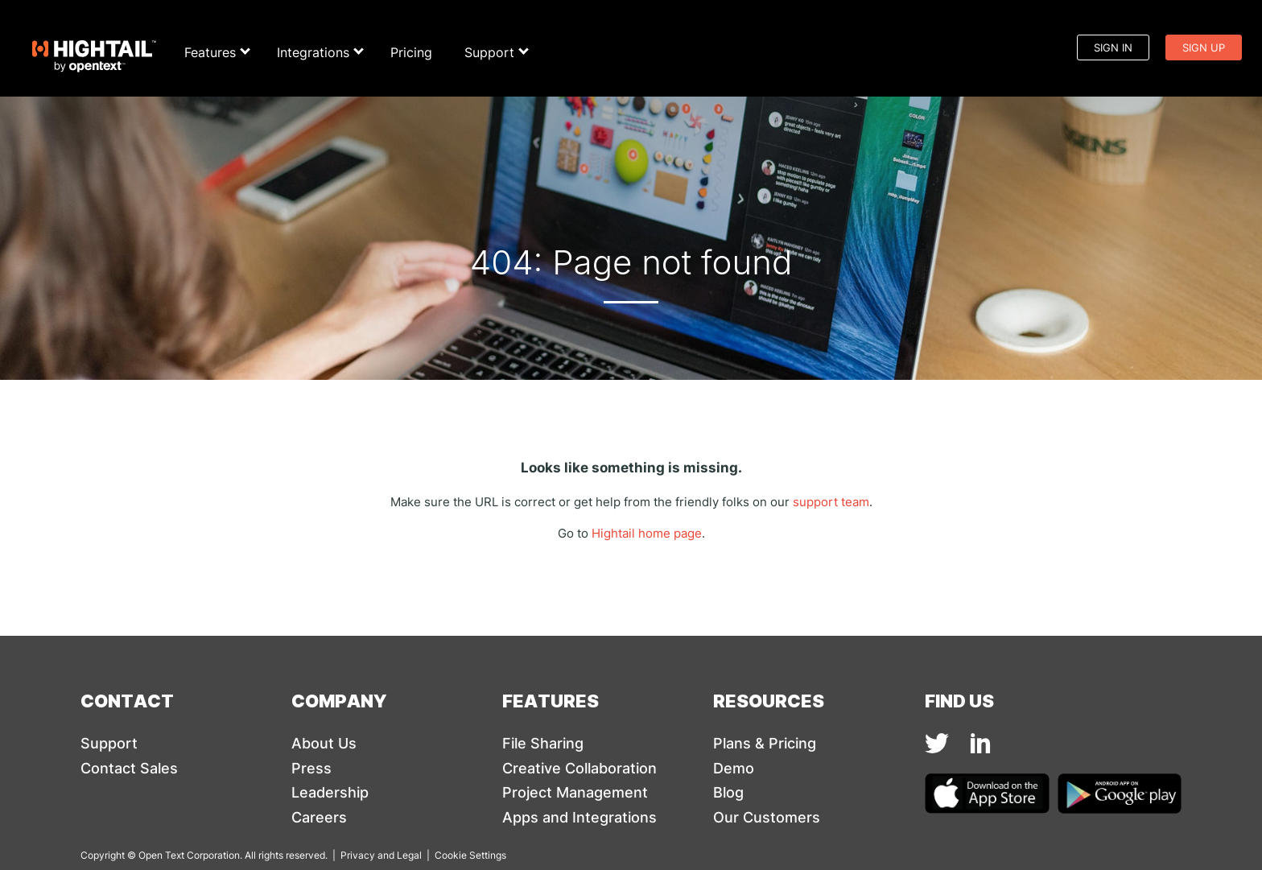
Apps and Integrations (579, 817)
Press (311, 768)
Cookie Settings (470, 855)
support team (831, 501)
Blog (728, 792)
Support (493, 52)
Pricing (411, 52)
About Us (324, 743)
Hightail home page (647, 533)
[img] (937, 743)
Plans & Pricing (764, 743)
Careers (319, 817)
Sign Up (1203, 47)
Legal (409, 855)
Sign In (1113, 47)
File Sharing (543, 743)
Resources (768, 700)
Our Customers (766, 817)
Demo (733, 768)
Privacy (357, 855)
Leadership (330, 792)
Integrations (317, 52)
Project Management (575, 792)
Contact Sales (129, 768)
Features (214, 52)
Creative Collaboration (579, 768)
